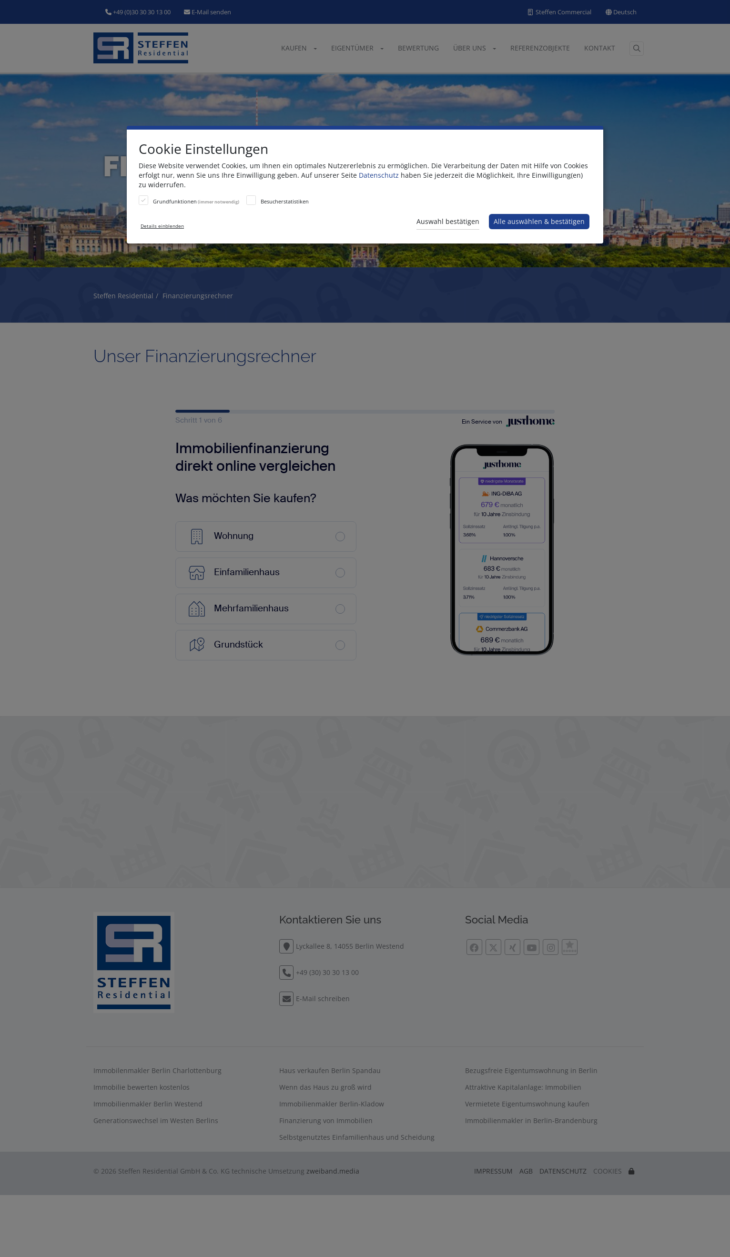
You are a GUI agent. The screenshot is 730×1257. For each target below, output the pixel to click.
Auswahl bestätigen (447, 221)
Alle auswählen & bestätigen (539, 221)
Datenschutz (379, 175)
